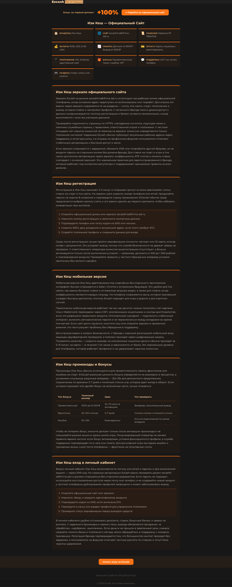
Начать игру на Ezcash (116, 561)
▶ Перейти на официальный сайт (145, 12)
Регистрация (74, 2)
